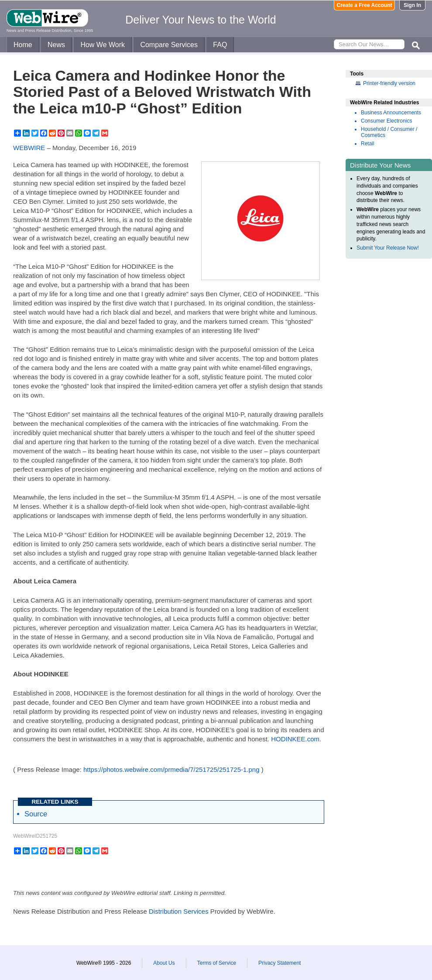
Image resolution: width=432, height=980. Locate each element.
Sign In (412, 5)
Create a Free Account (364, 5)
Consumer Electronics (386, 121)
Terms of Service (216, 963)
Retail (367, 143)
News (56, 44)
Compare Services (169, 44)
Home (23, 44)
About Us (164, 963)
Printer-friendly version (389, 83)
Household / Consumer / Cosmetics (389, 132)
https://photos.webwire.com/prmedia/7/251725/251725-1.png (171, 769)
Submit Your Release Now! (388, 248)
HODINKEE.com (295, 739)
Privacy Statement (279, 963)
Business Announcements (391, 113)
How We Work (102, 44)
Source (35, 814)
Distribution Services (179, 911)
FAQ (220, 44)
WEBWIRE (29, 147)
